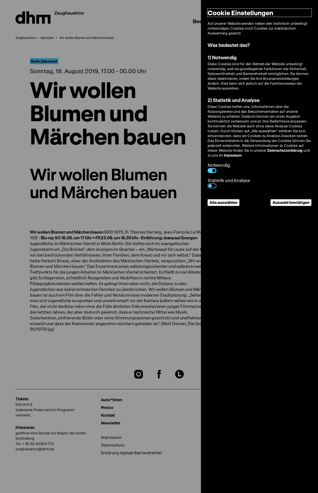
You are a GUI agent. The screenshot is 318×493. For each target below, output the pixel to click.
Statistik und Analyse (229, 182)
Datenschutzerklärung (285, 150)
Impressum (232, 155)
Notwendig (219, 167)
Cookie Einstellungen (240, 13)
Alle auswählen (223, 202)
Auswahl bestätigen (291, 202)
